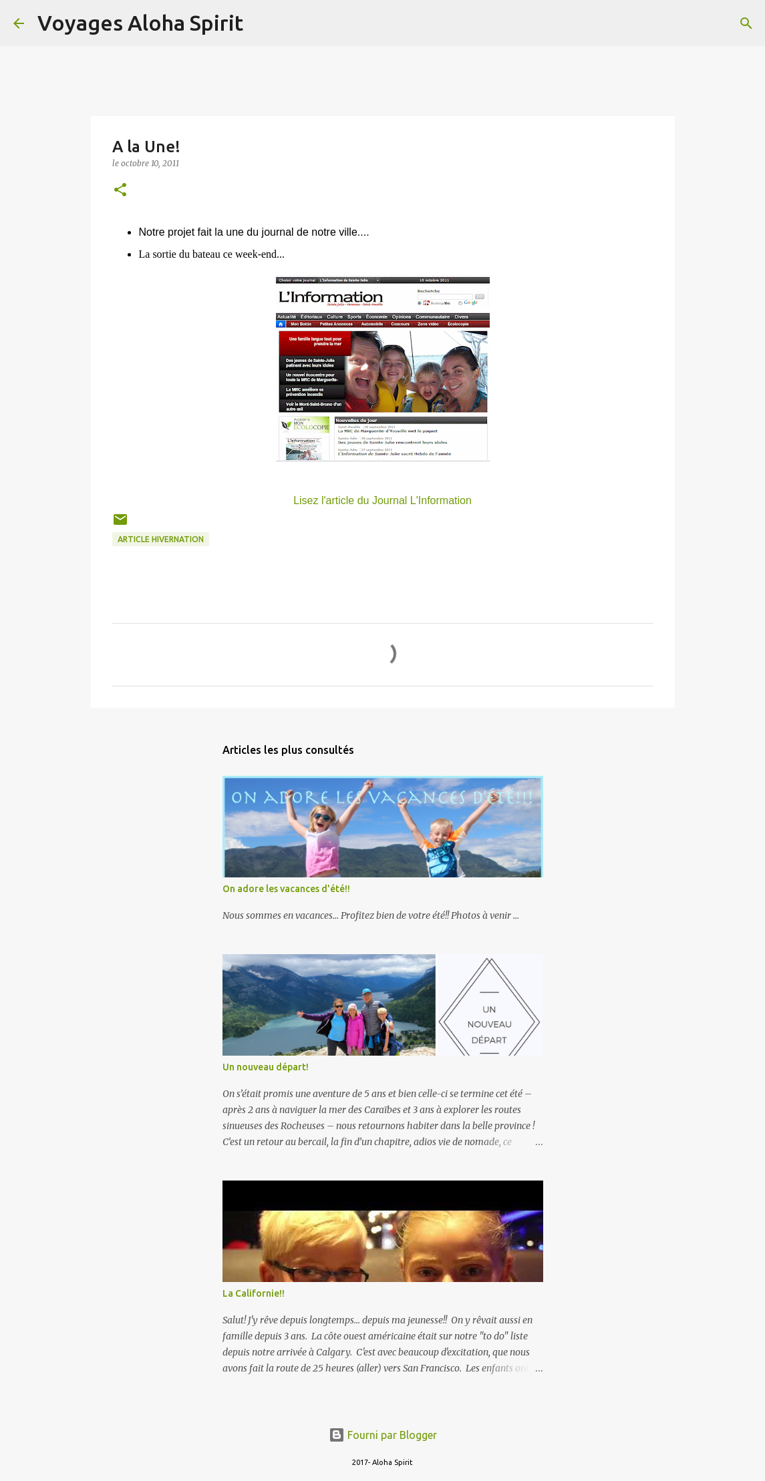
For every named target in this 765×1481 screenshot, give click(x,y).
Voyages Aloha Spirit (140, 23)
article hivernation (161, 539)
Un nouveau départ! (265, 1067)
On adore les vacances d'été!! (286, 888)
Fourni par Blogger (383, 1435)
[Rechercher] (262, 23)
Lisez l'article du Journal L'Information (382, 500)
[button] (120, 191)
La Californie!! (253, 1293)
